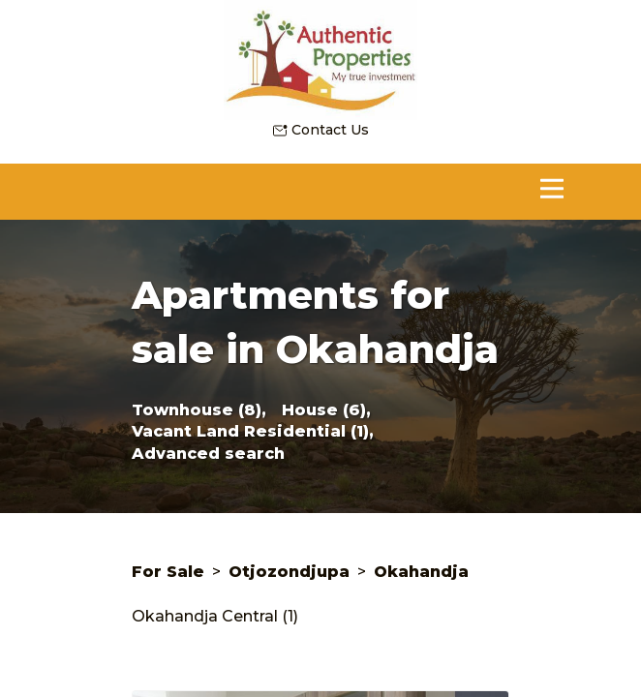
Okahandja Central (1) (215, 616)
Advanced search (208, 453)
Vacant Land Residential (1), (253, 431)
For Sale (168, 571)
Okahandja (421, 571)
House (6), (326, 410)
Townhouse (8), (199, 410)
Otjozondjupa (289, 571)
